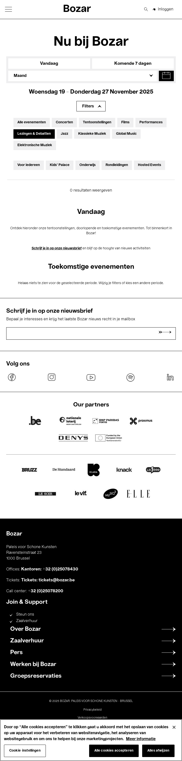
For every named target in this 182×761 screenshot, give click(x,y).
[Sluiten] (174, 727)
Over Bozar (25, 629)
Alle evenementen (31, 122)
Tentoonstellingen (97, 122)
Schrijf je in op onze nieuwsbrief (57, 248)
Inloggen (165, 9)
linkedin (170, 377)
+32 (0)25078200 (45, 591)
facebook (12, 377)
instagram (52, 377)
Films (125, 122)
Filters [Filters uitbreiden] (88, 106)
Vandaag (49, 64)
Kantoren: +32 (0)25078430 (49, 569)
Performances (151, 122)
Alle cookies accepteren (113, 750)
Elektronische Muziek (34, 145)
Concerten (64, 122)
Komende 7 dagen (132, 64)
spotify (130, 377)
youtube (91, 377)
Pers (16, 652)
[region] (91, 740)
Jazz (64, 133)
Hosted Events (149, 165)
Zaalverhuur (27, 621)
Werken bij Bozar (33, 664)
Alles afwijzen (158, 750)
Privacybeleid (92, 710)
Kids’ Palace (59, 165)
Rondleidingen (117, 165)
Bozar (77, 9)
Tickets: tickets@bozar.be (48, 580)
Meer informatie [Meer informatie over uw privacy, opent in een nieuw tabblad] (141, 739)
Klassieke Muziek (92, 133)
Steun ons (25, 614)
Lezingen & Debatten (34, 133)
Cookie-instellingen (25, 750)
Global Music (126, 133)
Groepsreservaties (35, 676)
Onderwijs (87, 165)
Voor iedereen (28, 165)
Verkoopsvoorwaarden (92, 718)
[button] (8, 9)
